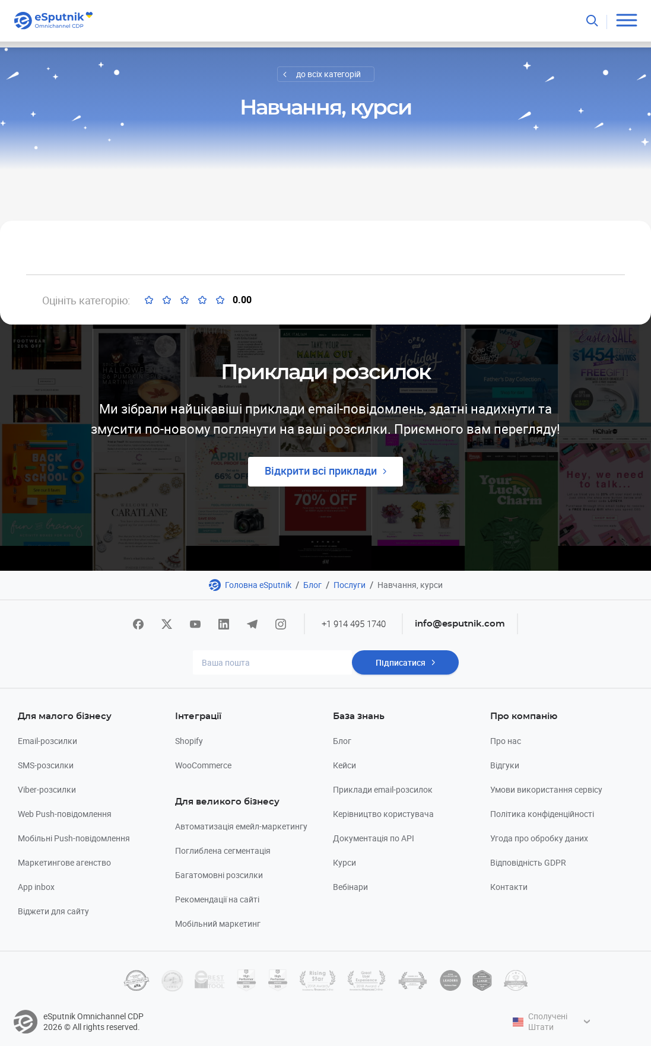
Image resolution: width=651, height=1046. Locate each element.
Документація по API (373, 838)
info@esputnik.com (460, 623)
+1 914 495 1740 (354, 623)
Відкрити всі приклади (321, 470)
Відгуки (504, 765)
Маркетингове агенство (64, 862)
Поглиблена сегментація (223, 850)
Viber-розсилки (47, 789)
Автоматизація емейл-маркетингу (241, 826)
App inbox (36, 886)
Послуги (350, 584)
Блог (312, 584)
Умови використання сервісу (546, 789)
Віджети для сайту (53, 911)
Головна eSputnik (258, 584)
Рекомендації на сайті (217, 899)
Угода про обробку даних (539, 838)
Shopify (189, 740)
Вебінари (350, 886)
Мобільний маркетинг (218, 923)
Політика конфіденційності (542, 813)
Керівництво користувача (383, 813)
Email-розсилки (47, 740)
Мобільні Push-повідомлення (74, 838)
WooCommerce (203, 765)
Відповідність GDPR (528, 862)
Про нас (505, 740)
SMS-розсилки (46, 765)
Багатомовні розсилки (219, 874)
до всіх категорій (328, 74)
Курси (344, 862)
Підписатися (400, 662)
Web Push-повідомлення (65, 813)
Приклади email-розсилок (383, 789)
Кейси (344, 765)
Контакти (509, 886)
